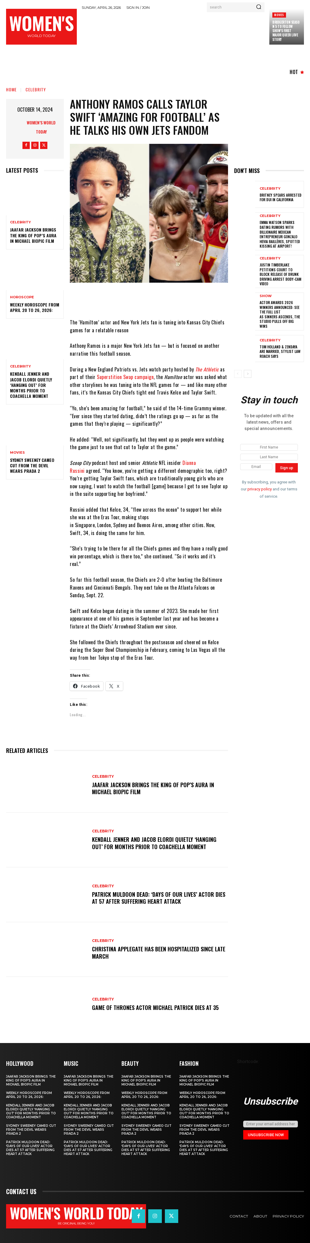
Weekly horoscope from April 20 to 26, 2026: (34, 307)
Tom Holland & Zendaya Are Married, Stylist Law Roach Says (280, 351)
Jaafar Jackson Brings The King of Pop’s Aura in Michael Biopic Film (33, 235)
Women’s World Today (41, 127)
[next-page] (247, 374)
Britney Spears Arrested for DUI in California (280, 197)
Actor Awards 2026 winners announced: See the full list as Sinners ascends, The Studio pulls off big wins (280, 314)
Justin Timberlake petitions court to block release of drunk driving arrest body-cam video (280, 274)
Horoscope (22, 297)
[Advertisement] (192, 29)
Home (11, 89)
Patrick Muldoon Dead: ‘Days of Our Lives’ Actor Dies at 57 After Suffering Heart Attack (158, 897)
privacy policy (259, 489)
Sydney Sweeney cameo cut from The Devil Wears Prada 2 (32, 465)
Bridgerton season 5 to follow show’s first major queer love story (285, 31)
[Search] (258, 7)
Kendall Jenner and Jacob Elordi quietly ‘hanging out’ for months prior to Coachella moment (31, 385)
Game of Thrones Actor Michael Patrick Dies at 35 (155, 1007)
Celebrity (36, 89)
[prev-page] (238, 374)
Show (266, 296)
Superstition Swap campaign (125, 377)
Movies (279, 14)
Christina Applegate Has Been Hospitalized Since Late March (158, 952)
